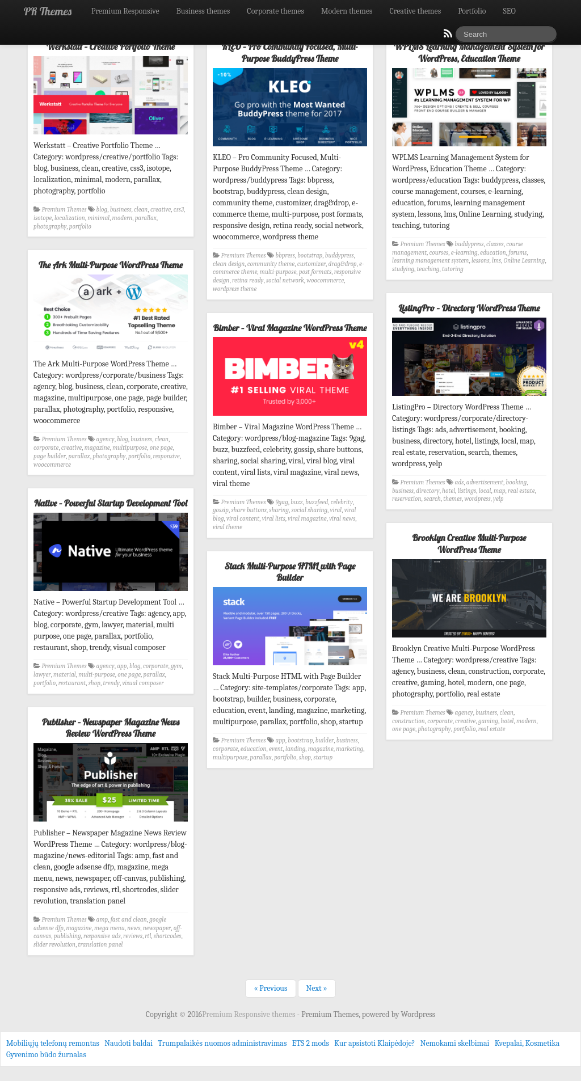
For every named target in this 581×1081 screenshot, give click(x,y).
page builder (49, 456)
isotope (42, 218)
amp (102, 919)
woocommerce (325, 280)
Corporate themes (275, 11)
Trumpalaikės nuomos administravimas (222, 1043)
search (432, 499)
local (485, 491)
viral (336, 510)
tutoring (453, 269)
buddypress (339, 255)
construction (408, 721)
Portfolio (472, 11)
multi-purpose (278, 272)
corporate (45, 447)
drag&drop (343, 264)
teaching (428, 269)
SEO (509, 11)
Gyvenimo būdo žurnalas (46, 1054)
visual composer (142, 683)
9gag (282, 502)
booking (516, 482)
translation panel (100, 944)
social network (285, 280)
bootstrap (309, 255)
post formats (315, 272)
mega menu (109, 928)
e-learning (464, 252)
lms (496, 260)
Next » (316, 988)
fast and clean (129, 919)
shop (94, 683)
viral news (342, 518)
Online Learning (524, 260)
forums (517, 252)
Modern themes (347, 11)
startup (323, 757)
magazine (97, 447)
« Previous (270, 988)
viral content (242, 518)
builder (324, 740)
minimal (98, 218)
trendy (111, 683)
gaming (488, 721)
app (122, 666)
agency (105, 439)
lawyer (42, 674)
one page (161, 447)
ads (459, 482)
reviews (132, 936)
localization (69, 218)
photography (49, 226)
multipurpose (129, 447)
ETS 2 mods (310, 1043)
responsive (166, 456)
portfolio (80, 226)
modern (122, 218)
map (500, 491)
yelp (498, 499)
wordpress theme (234, 289)
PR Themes (47, 11)
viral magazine (307, 518)
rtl (148, 936)
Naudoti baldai (128, 1043)
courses (439, 252)
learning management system (430, 260)
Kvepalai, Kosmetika (527, 1043)
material (64, 674)
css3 (179, 209)
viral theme (227, 527)
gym (176, 666)
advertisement (484, 482)
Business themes (203, 11)
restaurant (72, 683)
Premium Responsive (125, 11)
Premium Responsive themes (249, 1014)
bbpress (285, 255)
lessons (480, 260)
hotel (448, 491)
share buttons (248, 510)
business (121, 209)
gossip (221, 510)
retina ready (248, 280)
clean (141, 209)
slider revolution (54, 944)
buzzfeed (316, 502)
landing (295, 749)
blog (102, 209)
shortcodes (168, 936)
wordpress (477, 499)
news (133, 928)
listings (467, 491)
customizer (311, 264)
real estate (521, 491)
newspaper (157, 928)
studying (403, 269)
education (493, 252)
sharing (279, 510)
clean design (229, 264)
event (276, 749)
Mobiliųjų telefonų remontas (52, 1043)
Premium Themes (64, 209)
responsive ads (101, 936)
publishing (67, 936)
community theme (270, 264)
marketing (349, 749)
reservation (407, 499)
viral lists (273, 518)
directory (427, 491)
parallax (146, 218)
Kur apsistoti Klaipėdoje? (374, 1043)
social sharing (309, 510)
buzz (296, 502)
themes (452, 499)
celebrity (342, 502)
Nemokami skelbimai (455, 1043)
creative (160, 209)
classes (495, 244)
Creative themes (415, 11)
